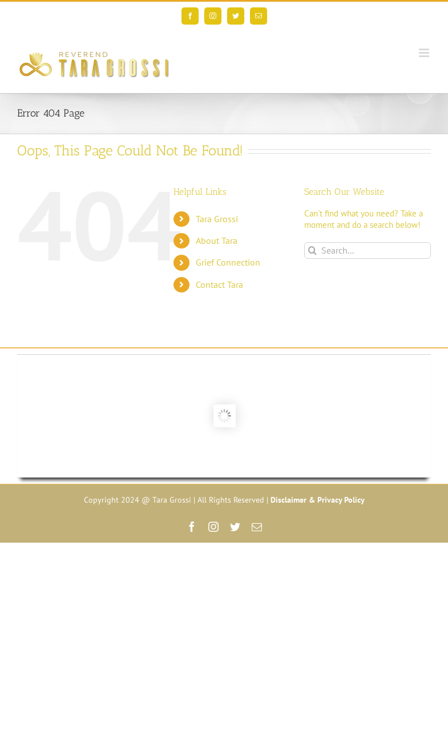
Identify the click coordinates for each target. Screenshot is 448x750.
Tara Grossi (217, 218)
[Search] (312, 250)
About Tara (216, 240)
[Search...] (367, 250)
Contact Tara (219, 284)
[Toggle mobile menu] (425, 53)
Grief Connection (228, 262)
